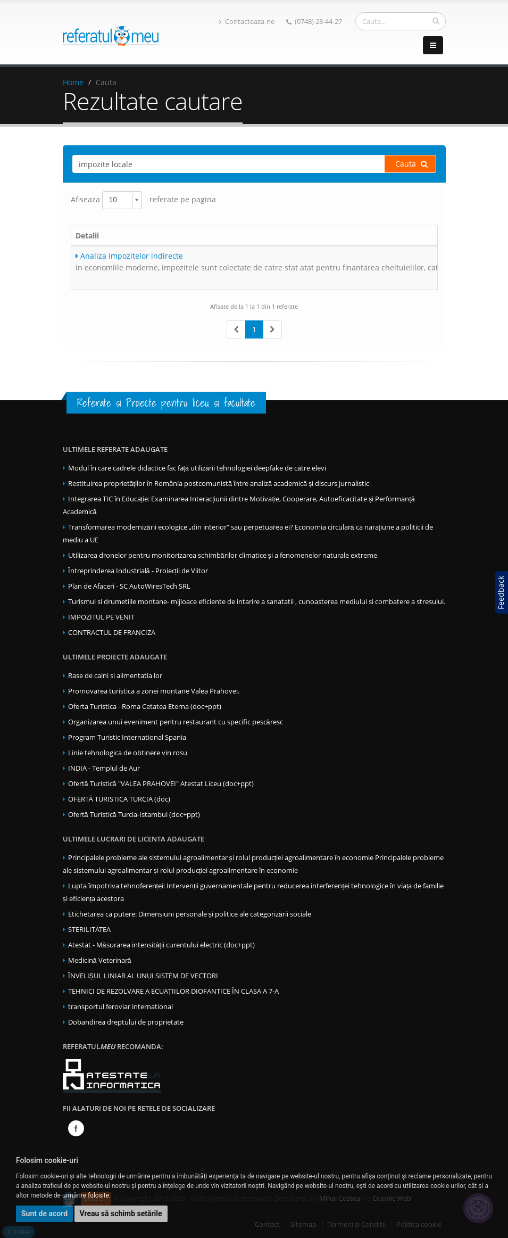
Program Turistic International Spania (127, 737)
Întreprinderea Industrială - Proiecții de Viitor (138, 570)
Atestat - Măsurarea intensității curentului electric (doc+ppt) (161, 945)
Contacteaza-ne (246, 21)
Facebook (76, 1128)
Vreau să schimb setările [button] (121, 1213)
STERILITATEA (89, 929)
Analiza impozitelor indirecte (129, 256)
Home (73, 82)
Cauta (411, 164)
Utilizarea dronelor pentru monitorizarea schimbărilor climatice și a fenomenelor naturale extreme (222, 555)
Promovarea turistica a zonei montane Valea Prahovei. (153, 691)
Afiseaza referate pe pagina (143, 200)
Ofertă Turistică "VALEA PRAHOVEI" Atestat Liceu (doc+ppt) (161, 783)
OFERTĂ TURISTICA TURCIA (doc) (119, 799)
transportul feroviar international (120, 1006)
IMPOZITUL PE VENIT (101, 617)
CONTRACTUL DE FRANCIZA (111, 632)
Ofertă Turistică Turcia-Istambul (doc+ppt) (134, 814)
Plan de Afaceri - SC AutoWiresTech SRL (129, 586)
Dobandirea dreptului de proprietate (126, 1022)
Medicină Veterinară (99, 960)
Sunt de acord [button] (44, 1213)
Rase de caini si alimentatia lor (115, 675)
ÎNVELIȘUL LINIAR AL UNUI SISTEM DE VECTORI (143, 975)
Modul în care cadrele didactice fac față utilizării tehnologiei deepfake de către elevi (197, 468)
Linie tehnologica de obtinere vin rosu (127, 752)
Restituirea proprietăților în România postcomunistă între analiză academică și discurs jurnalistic (219, 483)
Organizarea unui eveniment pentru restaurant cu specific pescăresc (175, 722)
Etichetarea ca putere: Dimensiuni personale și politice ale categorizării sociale (189, 914)
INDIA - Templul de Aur (104, 768)
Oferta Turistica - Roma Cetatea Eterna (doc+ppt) (144, 706)
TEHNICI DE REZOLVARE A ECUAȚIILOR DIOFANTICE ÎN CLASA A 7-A (173, 991)
